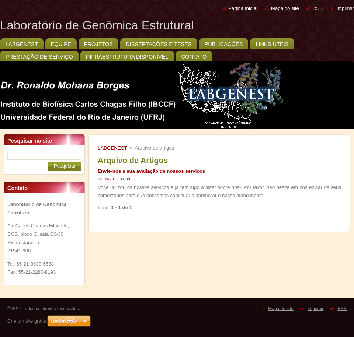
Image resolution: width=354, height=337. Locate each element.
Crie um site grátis (26, 321)
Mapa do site (285, 8)
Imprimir (345, 8)
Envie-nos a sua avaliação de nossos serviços (151, 171)
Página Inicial (242, 8)
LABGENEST (112, 148)
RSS (318, 8)
